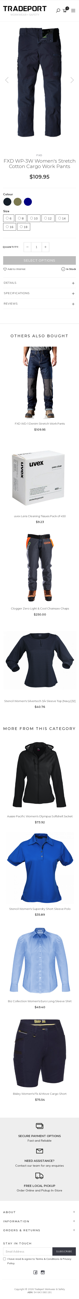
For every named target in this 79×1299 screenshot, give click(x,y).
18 (23, 227)
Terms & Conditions (48, 1258)
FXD (39, 155)
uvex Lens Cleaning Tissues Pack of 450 (40, 516)
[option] (39, 83)
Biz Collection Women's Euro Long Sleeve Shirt (40, 1001)
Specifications (17, 293)
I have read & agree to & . (37, 1261)
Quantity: (11, 247)
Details (10, 282)
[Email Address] (28, 1251)
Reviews (11, 303)
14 (62, 218)
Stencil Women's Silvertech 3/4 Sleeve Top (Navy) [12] (39, 701)
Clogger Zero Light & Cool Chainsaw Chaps (40, 608)
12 (48, 218)
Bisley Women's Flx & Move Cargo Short (40, 1093)
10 (34, 218)
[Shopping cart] (65, 11)
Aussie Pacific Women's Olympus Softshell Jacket (40, 816)
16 (9, 227)
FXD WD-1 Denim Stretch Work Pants (40, 423)
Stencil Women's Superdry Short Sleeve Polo (40, 908)
